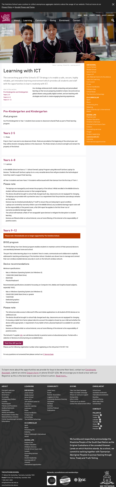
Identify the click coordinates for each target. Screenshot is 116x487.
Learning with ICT (93, 137)
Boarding (95, 397)
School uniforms (98, 399)
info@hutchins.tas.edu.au (10, 482)
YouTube (95, 422)
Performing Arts (92, 105)
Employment (6, 410)
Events (91, 15)
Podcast (95, 428)
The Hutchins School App (95, 94)
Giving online (74, 397)
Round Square (6, 404)
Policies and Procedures (9, 406)
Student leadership (93, 134)
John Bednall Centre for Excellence (99, 77)
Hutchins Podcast (53, 408)
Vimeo (95, 424)
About (17, 20)
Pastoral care (91, 117)
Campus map (91, 89)
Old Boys (50, 404)
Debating (90, 107)
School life (66, 65)
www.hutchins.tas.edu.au (10, 485)
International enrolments (100, 395)
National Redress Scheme (10, 417)
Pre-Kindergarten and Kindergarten (15, 92)
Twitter (95, 417)
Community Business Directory (57, 399)
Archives (50, 406)
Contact (76, 20)
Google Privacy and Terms (25, 7)
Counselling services (94, 129)
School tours (97, 390)
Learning (27, 20)
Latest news (51, 390)
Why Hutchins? (6, 393)
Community (41, 20)
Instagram (96, 426)
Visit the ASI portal (13, 343)
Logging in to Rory (53, 397)
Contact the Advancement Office (80, 404)
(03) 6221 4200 (8, 480)
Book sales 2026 (98, 401)
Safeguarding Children (9, 399)
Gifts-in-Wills (74, 399)
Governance (5, 395)
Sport (88, 100)
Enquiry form (33, 373)
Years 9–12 (7, 100)
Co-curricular (93, 97)
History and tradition (8, 412)
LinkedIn (95, 420)
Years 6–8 (7, 97)
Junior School (91, 67)
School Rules (91, 92)
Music (89, 102)
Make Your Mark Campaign (78, 393)
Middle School (91, 69)
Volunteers (50, 401)
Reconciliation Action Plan (10, 415)
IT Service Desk (48, 354)
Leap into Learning (93, 79)
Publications (51, 410)
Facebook (96, 415)
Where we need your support (79, 395)
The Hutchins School (7, 32)
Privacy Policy (7, 7)
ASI (21, 335)
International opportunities (96, 142)
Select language (108, 15)
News (85, 15)
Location (4, 401)
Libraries (90, 139)
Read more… (61, 376)
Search (112, 19)
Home (80, 15)
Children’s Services (93, 122)
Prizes (89, 84)
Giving (53, 20)
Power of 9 (90, 74)
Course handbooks (93, 87)
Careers (89, 127)
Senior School (91, 72)
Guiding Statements (8, 408)
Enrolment (64, 20)
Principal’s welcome (8, 390)
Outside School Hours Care (96, 124)
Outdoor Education (93, 119)
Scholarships (97, 404)
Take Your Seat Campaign (78, 390)
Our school (91, 65)
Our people (5, 397)
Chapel (89, 132)
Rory (98, 15)
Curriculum (91, 82)
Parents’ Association (53, 395)
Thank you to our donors (77, 401)
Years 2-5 (6, 95)
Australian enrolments (100, 393)
